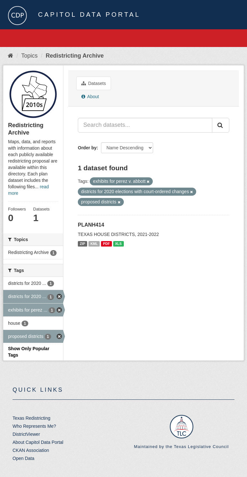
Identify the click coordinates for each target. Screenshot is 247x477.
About (90, 96)
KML (94, 244)
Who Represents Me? (34, 426)
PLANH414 (91, 225)
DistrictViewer (26, 434)
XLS (118, 244)
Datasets (93, 83)
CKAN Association (31, 450)
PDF (106, 244)
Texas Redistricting (31, 418)
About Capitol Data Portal (38, 442)
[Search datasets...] (145, 125)
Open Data (23, 458)
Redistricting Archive (75, 55)
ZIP (82, 244)
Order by (87, 147)
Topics (29, 55)
